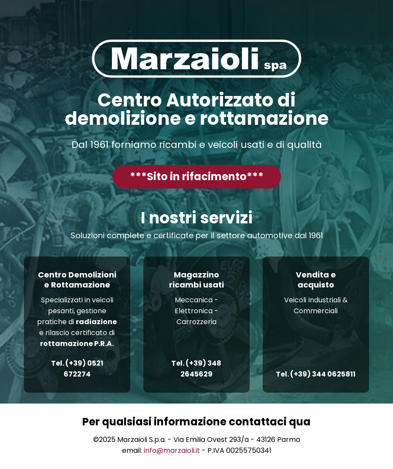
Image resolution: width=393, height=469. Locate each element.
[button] (196, 176)
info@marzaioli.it (172, 450)
